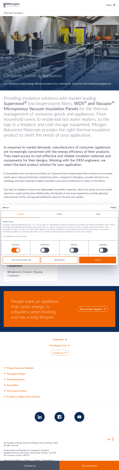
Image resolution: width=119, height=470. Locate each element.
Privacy (27, 460)
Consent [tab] (21, 214)
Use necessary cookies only (21, 260)
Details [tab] (59, 214)
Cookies (36, 460)
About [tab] (98, 214)
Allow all (98, 260)
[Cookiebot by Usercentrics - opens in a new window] (102, 207)
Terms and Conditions (13, 460)
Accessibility (48, 460)
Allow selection (59, 260)
